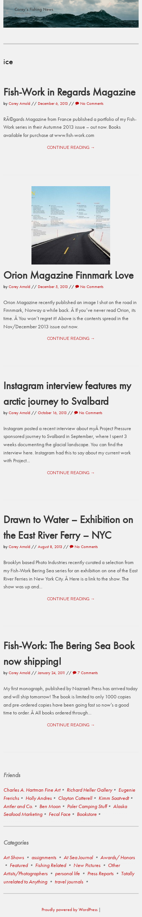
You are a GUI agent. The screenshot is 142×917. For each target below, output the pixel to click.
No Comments (89, 103)
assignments (43, 857)
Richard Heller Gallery (89, 789)
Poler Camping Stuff (87, 806)
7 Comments (85, 672)
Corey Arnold (19, 103)
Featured (19, 865)
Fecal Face (59, 814)
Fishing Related (50, 865)
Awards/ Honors (117, 857)
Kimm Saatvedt (114, 798)
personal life (67, 873)
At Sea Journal (78, 857)
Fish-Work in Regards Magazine (69, 91)
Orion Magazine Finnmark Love (68, 275)
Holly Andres (38, 798)
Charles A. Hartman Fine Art (31, 789)
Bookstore (87, 814)
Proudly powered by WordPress (69, 910)
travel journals (69, 881)
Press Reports (100, 873)
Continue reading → (71, 147)
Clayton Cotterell (75, 798)
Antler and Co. (18, 806)
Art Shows (13, 857)
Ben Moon (50, 806)
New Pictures (86, 865)
